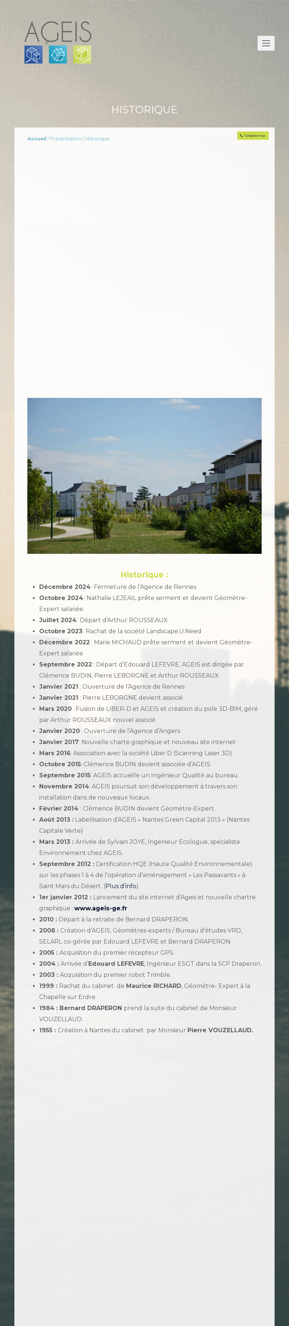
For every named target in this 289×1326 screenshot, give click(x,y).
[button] (266, 43)
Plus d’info (120, 886)
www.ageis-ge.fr (100, 908)
